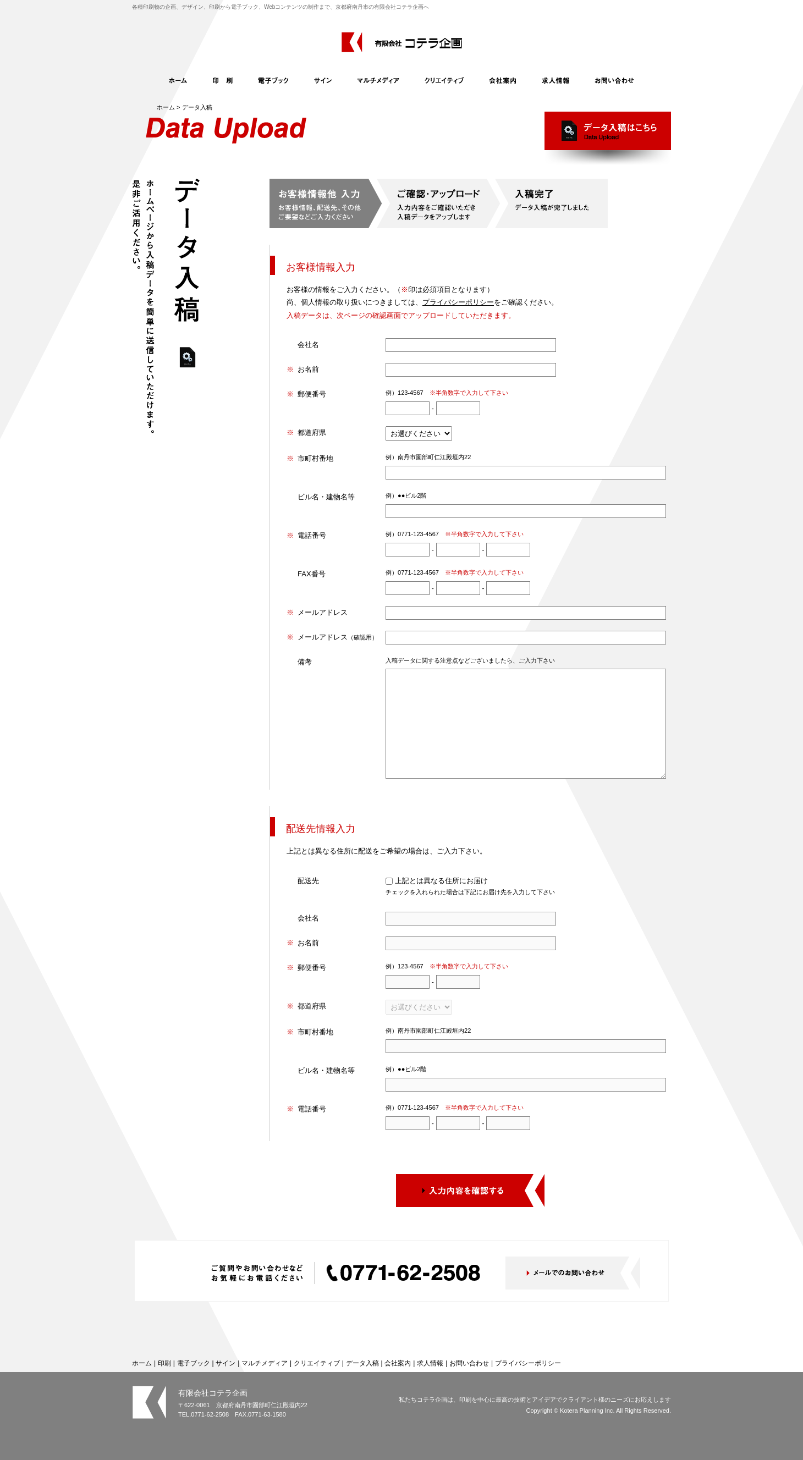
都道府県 (312, 432)
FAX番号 (312, 574)
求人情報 (430, 1363)
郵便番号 (312, 394)
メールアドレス (323, 612)
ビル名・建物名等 (326, 497)
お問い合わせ (469, 1363)
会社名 (308, 344)
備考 (305, 662)
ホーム (166, 107)
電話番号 (312, 535)
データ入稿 (362, 1363)
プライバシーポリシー (458, 302)
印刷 (164, 1363)
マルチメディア (264, 1363)
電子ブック (193, 1363)
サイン (225, 1363)
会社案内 (397, 1363)
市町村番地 (315, 458)
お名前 (308, 369)
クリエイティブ (317, 1363)
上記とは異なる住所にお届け (441, 881)
